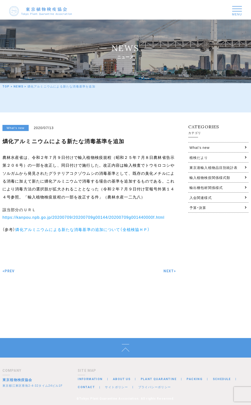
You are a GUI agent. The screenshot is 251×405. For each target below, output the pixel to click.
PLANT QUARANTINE (158, 379)
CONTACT (86, 387)
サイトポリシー (116, 387)
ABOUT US (121, 379)
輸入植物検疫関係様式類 (209, 177)
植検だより (198, 157)
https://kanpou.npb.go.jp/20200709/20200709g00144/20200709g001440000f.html (83, 217)
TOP (6, 86)
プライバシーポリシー (154, 387)
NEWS (18, 86)
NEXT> (169, 271)
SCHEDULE (222, 379)
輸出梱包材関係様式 (206, 187)
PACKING (194, 379)
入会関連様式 (200, 197)
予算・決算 (197, 207)
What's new (199, 147)
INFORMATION (90, 379)
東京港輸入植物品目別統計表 (213, 167)
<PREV (8, 271)
